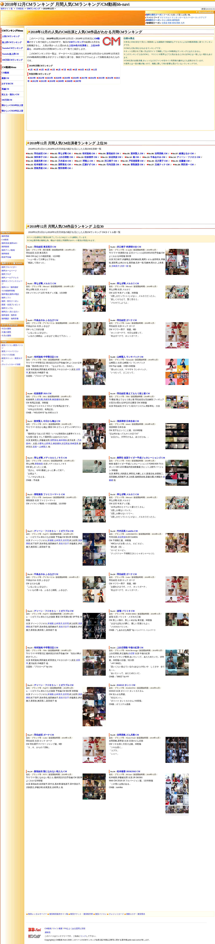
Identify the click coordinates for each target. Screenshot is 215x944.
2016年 (93, 78)
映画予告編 (6, 257)
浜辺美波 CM (115, 157)
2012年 (35, 81)
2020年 (58, 78)
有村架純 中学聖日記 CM (46, 357)
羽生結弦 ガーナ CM (127, 320)
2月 (36, 70)
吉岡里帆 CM (161, 153)
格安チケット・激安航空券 (81, 914)
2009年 (61, 81)
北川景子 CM (161, 161)
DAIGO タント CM (126, 685)
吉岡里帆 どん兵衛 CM (128, 735)
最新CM (5, 78)
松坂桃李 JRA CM (42, 393)
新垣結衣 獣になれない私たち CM (50, 771)
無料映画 (5, 253)
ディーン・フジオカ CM (188, 157)
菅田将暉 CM (64, 168)
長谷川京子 (64, 543)
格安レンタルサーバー (37, 914)
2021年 (50, 78)
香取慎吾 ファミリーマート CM (49, 494)
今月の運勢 (6, 335)
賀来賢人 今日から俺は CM (47, 421)
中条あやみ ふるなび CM (46, 320)
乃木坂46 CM (64, 161)
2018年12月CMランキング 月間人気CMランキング (52, 4)
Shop (4, 341)
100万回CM (7, 100)
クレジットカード (116, 914)
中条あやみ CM (157, 157)
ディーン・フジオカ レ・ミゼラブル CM (53, 531)
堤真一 (36, 447)
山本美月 (58, 540)
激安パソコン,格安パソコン (12, 346)
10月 (82, 70)
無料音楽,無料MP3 (9, 243)
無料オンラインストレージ (12, 282)
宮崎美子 (116, 266)
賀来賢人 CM (137, 153)
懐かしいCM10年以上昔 (12, 105)
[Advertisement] (114, 106)
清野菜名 (54, 440)
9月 (75, 70)
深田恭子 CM (40, 157)
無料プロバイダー (9, 267)
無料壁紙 (5, 236)
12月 (95, 70)
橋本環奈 (63, 440)
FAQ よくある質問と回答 (74, 928)
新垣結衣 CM (112, 153)
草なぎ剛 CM (64, 153)
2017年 (84, 78)
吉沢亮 (66, 540)
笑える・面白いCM (10, 94)
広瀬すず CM (88, 164)
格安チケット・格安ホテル (12, 359)
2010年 (52, 81)
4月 (47, 70)
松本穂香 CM (40, 164)
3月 (42, 70)
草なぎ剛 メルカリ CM (45, 283)
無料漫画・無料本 (9, 315)
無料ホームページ (9, 271)
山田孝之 (48, 443)
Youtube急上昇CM (10, 54)
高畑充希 (47, 399)
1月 (31, 70)
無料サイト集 (7, 8)
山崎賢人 (43, 447)
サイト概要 (57, 928)
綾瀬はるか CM (186, 153)
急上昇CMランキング (12, 42)
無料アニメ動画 (8, 250)
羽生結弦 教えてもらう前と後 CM (133, 393)
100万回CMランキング (12, 60)
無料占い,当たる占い (10, 311)
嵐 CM (136, 157)
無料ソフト (6, 298)
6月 (59, 70)
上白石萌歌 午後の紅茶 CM (130, 647)
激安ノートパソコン (10, 351)
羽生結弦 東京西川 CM (45, 247)
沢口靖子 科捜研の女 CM (129, 247)
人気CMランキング (11, 36)
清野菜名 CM (64, 164)
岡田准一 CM (187, 164)
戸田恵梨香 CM (136, 161)
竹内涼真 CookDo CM (127, 531)
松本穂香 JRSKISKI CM (128, 771)
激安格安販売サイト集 (58, 914)
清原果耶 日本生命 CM (128, 421)
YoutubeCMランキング (12, 48)
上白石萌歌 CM (65, 157)
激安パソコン (100, 914)
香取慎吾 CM (137, 164)
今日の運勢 (6, 329)
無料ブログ (6, 274)
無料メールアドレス (10, 277)
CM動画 (19, 8)
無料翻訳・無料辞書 (10, 318)
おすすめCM (7, 84)
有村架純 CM (88, 153)
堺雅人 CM (88, 161)
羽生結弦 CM (40, 153)
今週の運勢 (6, 332)
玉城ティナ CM (162, 164)
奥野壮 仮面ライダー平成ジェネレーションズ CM (141, 458)
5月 (53, 70)
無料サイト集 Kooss (12, 263)
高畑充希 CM (40, 161)
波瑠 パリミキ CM (126, 611)
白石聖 (131, 653)
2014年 (110, 78)
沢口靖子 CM (110, 161)
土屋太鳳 (39, 399)
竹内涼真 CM (112, 164)
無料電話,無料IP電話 (10, 294)
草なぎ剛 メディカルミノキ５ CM (50, 458)
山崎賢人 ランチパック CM (130, 357)
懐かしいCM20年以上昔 (12, 111)
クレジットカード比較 (11, 364)
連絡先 (47, 932)
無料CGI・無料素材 (10, 287)
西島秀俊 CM (40, 168)
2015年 (102, 78)
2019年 (67, 78)
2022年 (41, 78)
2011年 (44, 81)
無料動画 (5, 247)
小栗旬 (41, 443)
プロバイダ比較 (8, 355)
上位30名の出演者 (77, 45)
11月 (88, 70)
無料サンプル (7, 308)
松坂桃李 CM (90, 157)
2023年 (33, 78)
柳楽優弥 (56, 399)
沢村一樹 (124, 266)
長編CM (5, 89)
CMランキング (33, 8)
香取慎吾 (39, 464)
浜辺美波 (66, 443)
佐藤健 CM (184, 161)
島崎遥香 (74, 443)
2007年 (78, 81)
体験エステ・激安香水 (135, 914)
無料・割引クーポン (10, 301)
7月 (64, 70)
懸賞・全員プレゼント (11, 305)
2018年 (76, 78)
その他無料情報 (8, 291)
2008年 (69, 81)
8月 (70, 70)
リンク (83, 936)
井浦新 (51, 540)
